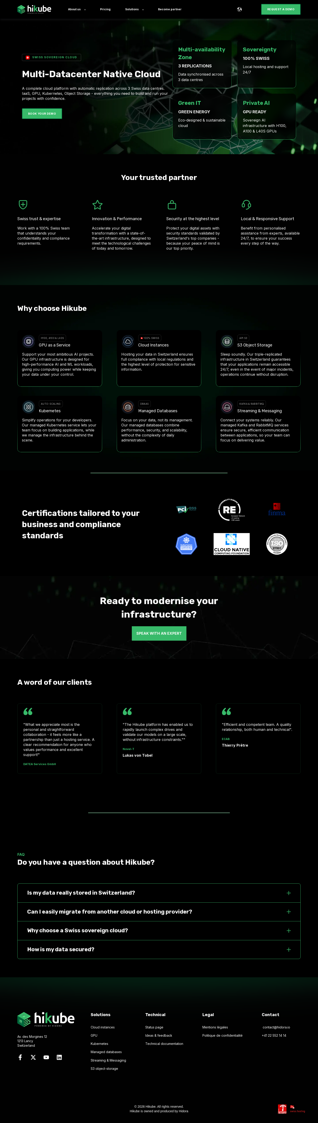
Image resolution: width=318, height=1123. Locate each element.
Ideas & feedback (158, 1035)
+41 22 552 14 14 (274, 1035)
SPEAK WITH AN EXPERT (159, 633)
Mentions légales (215, 1027)
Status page (154, 1027)
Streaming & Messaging (108, 1060)
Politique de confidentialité (222, 1035)
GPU (94, 1035)
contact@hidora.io (276, 1027)
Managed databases (106, 1052)
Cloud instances (103, 1027)
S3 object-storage (104, 1068)
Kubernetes (99, 1044)
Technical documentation (164, 1044)
